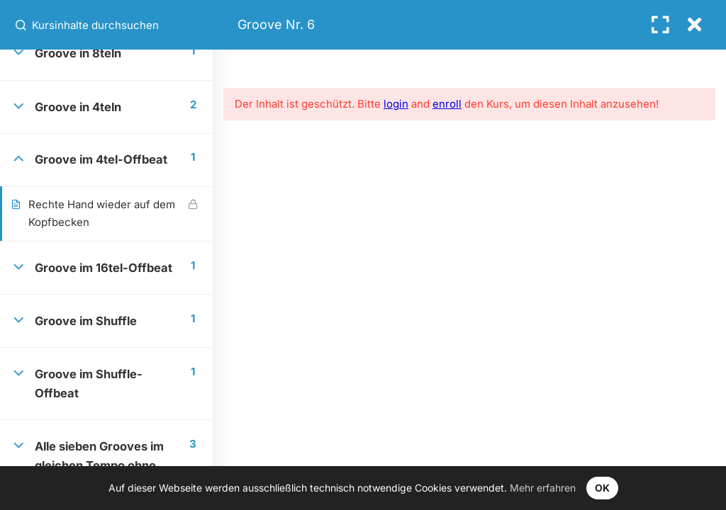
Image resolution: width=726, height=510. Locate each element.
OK (602, 488)
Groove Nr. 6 (276, 24)
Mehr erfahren (543, 488)
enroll (447, 103)
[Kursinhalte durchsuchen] (22, 25)
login (396, 103)
